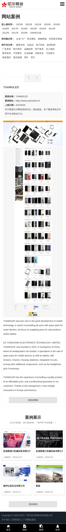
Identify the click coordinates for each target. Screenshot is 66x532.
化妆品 (30, 45)
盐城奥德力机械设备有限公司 (50, 451)
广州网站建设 (29, 519)
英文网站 (31, 39)
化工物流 (50, 49)
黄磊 (38, 486)
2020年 (47, 24)
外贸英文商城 (55, 39)
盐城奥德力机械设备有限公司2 (17, 451)
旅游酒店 (6, 57)
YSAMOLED (22, 96)
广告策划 (6, 49)
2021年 (38, 24)
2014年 (42, 28)
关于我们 (6, 519)
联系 (58, 527)
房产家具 (39, 49)
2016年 (24, 28)
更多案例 (33, 504)
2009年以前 (35, 33)
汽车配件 (17, 53)
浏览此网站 (33, 400)
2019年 (56, 24)
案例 (41, 527)
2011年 (15, 33)
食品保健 (17, 57)
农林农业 (39, 53)
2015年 (33, 28)
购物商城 (42, 39)
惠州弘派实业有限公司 (14, 486)
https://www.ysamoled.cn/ (28, 100)
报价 (24, 527)
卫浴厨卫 (50, 53)
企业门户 (20, 39)
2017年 (15, 28)
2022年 (28, 24)
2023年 (19, 24)
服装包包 (20, 45)
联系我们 (16, 519)
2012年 (5, 33)
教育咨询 (6, 53)
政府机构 (51, 45)
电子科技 (40, 45)
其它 (33, 57)
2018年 (5, 28)
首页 (8, 527)
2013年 (52, 28)
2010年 (24, 33)
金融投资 (28, 49)
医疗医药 (17, 49)
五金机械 (28, 53)
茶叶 (26, 57)
